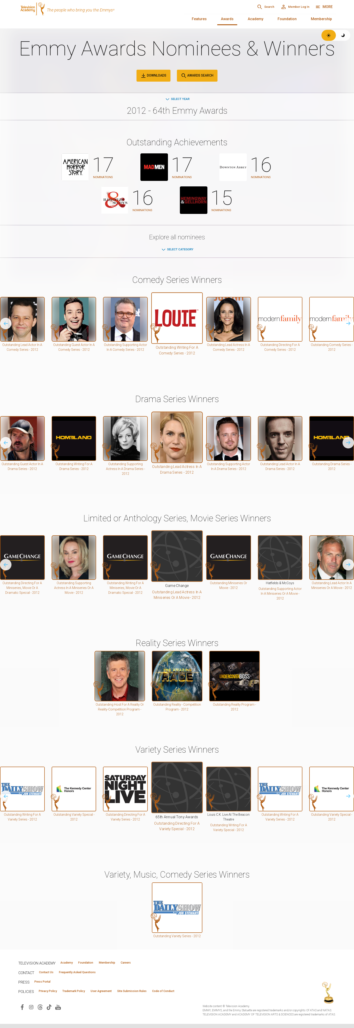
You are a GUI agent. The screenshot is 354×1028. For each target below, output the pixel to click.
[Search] (248, 6)
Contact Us (50, 974)
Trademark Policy (86, 995)
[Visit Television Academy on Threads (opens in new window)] (40, 1011)
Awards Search (197, 75)
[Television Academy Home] (96, 14)
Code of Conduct (203, 995)
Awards (227, 19)
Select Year (177, 99)
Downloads (153, 75)
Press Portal (46, 984)
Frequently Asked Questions (89, 974)
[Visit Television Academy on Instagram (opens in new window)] (31, 1011)
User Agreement (123, 995)
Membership (321, 19)
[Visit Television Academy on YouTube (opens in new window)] (58, 1011)
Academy (255, 19)
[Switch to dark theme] (343, 35)
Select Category (177, 250)
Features (199, 19)
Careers (152, 964)
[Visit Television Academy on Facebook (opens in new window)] (22, 1011)
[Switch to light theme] (328, 35)
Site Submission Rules (163, 995)
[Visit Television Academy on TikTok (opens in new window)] (49, 1011)
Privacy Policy (52, 995)
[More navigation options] (324, 6)
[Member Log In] (289, 6)
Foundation (287, 19)
